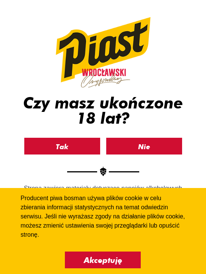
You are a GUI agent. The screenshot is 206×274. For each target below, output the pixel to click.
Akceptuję (103, 260)
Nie (144, 146)
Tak (62, 146)
